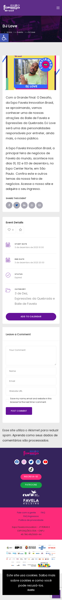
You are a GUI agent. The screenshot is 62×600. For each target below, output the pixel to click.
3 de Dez (21, 293)
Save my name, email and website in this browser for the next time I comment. (31, 400)
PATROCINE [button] (31, 484)
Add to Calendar (31, 316)
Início (9, 32)
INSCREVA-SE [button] (31, 476)
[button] (4, 37)
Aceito (31, 589)
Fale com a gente (26, 512)
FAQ (43, 512)
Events (20, 32)
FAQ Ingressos (31, 516)
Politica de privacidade (31, 520)
